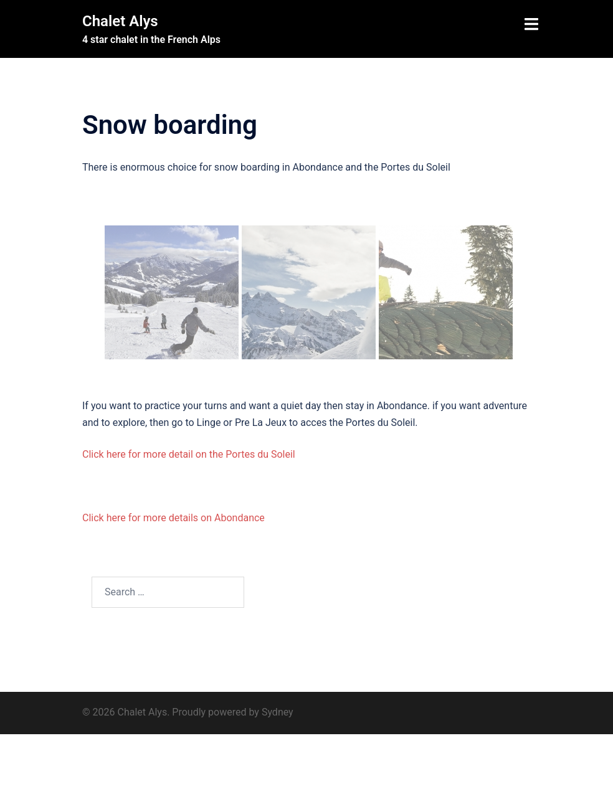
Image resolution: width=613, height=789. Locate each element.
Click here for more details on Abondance (173, 518)
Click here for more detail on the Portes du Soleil (188, 454)
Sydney (277, 712)
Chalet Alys (120, 21)
